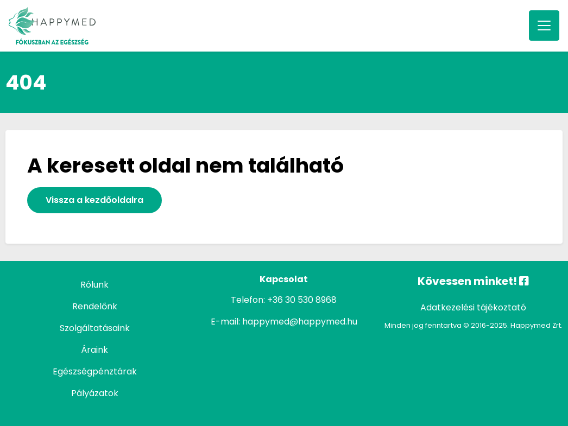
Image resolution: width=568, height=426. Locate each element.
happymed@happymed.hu (299, 321)
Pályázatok (94, 393)
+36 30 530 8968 (302, 300)
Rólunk (94, 284)
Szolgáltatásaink (95, 328)
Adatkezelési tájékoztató (473, 307)
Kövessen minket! (473, 281)
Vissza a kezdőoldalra (94, 200)
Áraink (94, 350)
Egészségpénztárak (95, 371)
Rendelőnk (94, 306)
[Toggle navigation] (544, 25)
